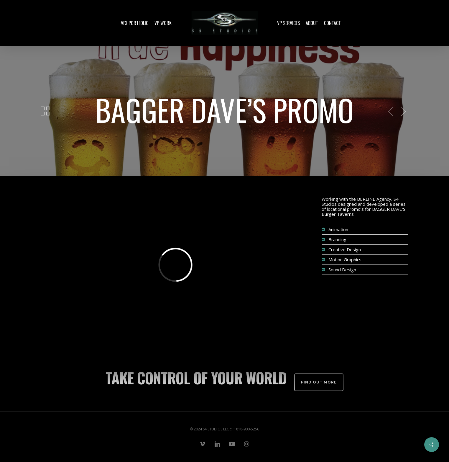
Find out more (319, 382)
